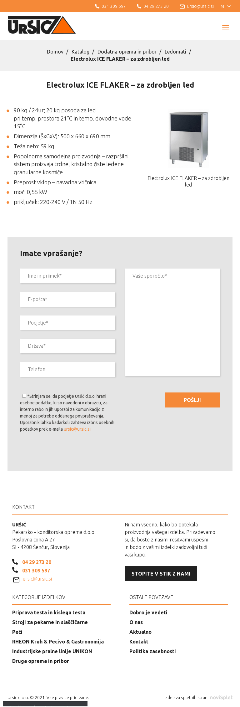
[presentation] (67, 453)
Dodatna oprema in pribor (127, 51)
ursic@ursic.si (77, 429)
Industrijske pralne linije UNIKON (52, 651)
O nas (136, 622)
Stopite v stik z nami (161, 573)
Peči (17, 632)
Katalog (80, 51)
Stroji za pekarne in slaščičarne (50, 622)
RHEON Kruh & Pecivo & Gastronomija (58, 641)
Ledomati (175, 51)
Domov (55, 51)
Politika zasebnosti (152, 651)
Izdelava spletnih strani (198, 697)
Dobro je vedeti (148, 612)
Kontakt (138, 641)
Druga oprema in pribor (40, 661)
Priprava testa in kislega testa (48, 612)
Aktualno (140, 632)
